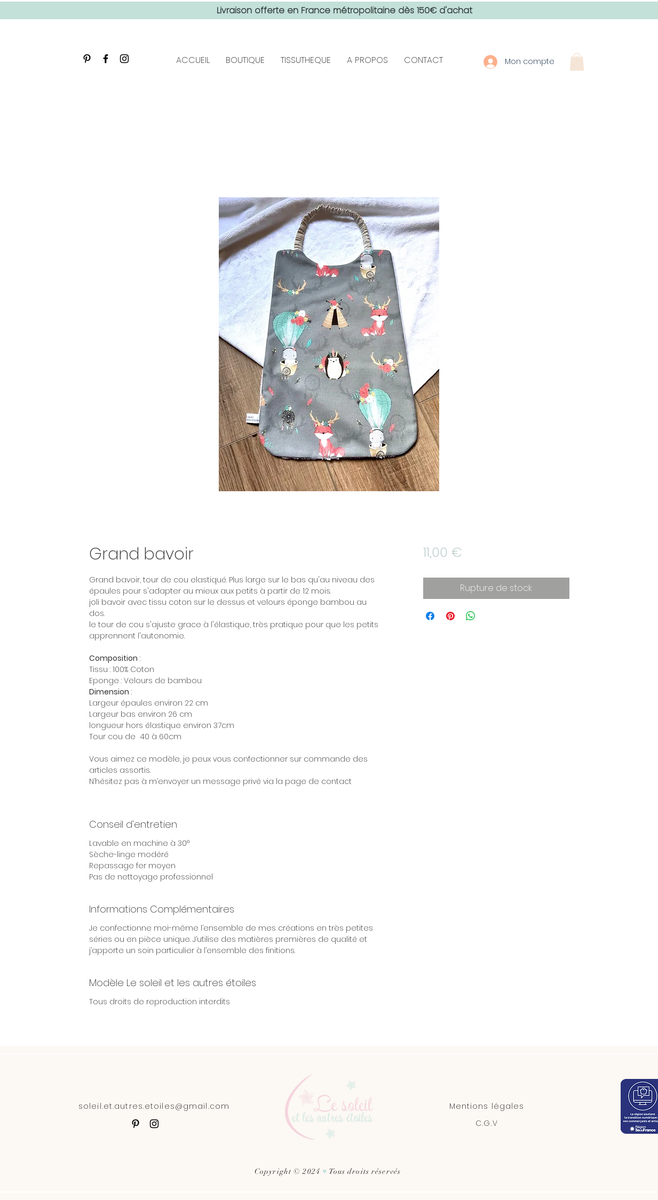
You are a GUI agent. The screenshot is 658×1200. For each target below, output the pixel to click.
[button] (576, 61)
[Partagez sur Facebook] (430, 616)
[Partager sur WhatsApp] (470, 616)
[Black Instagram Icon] (124, 59)
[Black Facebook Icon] (106, 59)
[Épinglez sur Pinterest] (450, 616)
